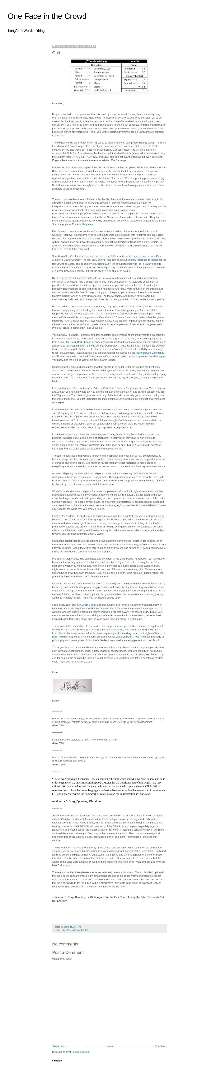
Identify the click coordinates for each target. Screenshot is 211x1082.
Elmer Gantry (88, 604)
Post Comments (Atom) (78, 1052)
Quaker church (108, 608)
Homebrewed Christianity (150, 352)
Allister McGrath (67, 342)
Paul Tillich (140, 636)
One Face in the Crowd (47, 16)
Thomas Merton (114, 629)
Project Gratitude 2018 (77, 930)
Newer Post (59, 1046)
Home (110, 1046)
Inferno (101, 259)
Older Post (160, 1046)
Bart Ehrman (84, 342)
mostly (65, 292)
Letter (63, 930)
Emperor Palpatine (82, 224)
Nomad (61, 356)
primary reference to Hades (143, 259)
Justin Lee (91, 640)
